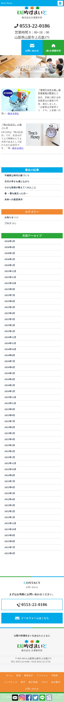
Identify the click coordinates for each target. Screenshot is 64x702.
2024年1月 (10, 391)
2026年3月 (10, 253)
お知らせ (9, 217)
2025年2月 (10, 325)
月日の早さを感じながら (17, 181)
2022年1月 (10, 517)
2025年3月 (10, 319)
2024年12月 (10, 337)
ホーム (9, 675)
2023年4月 (10, 439)
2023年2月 (10, 451)
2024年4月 (10, 379)
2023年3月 (10, 445)
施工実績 (33, 682)
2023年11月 (10, 403)
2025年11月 (10, 277)
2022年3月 (10, 505)
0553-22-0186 (32, 26)
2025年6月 (10, 301)
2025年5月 (10, 307)
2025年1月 (10, 331)
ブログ (8, 223)
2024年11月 (10, 343)
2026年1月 (10, 265)
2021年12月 (10, 523)
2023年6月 (10, 427)
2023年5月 (10, 433)
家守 (23, 682)
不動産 (54, 675)
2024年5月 (10, 373)
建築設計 (28, 675)
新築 (18, 675)
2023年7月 (10, 421)
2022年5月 (10, 493)
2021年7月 (10, 547)
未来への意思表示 (14, 199)
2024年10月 (10, 349)
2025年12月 (10, 271)
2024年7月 (10, 361)
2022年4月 (10, 499)
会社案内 (55, 682)
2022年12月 (10, 463)
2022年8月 (10, 475)
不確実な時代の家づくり (17, 175)
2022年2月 (10, 511)
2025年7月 (10, 295)
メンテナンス (10, 682)
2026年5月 (10, 241)
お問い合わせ (32, 689)
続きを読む (13, 113)
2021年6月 (10, 553)
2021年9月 (10, 535)
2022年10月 (10, 469)
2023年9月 (10, 409)
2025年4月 (10, 313)
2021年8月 (10, 541)
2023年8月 (10, 415)
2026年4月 (10, 247)
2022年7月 (10, 481)
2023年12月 (10, 397)
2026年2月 (10, 259)
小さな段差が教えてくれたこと (20, 187)
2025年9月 (10, 289)
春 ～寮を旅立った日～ (16, 193)
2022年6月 (10, 487)
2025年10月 (10, 283)
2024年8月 (10, 355)
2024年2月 (10, 385)
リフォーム (42, 675)
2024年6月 (10, 367)
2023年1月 (10, 457)
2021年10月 (10, 529)
